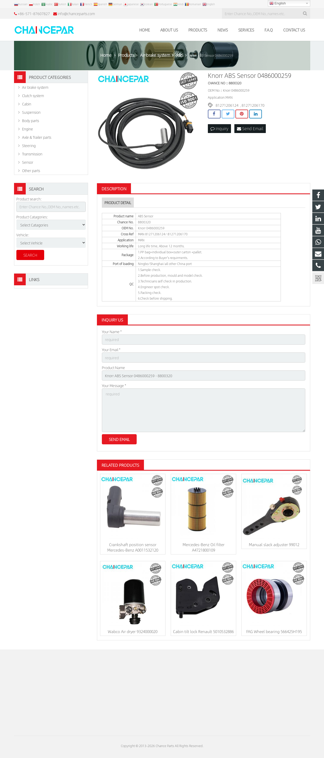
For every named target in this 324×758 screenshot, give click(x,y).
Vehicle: (22, 235)
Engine (27, 129)
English (277, 3)
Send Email (250, 128)
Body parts (30, 120)
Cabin (26, 104)
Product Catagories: (32, 217)
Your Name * (112, 331)
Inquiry (219, 128)
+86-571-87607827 (34, 13)
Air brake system (35, 87)
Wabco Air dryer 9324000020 (132, 631)
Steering (29, 145)
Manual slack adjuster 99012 (274, 544)
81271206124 (227, 105)
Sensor (27, 162)
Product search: (29, 199)
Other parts (31, 170)
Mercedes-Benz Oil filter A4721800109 (203, 547)
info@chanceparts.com (76, 13)
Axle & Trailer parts (36, 137)
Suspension (31, 112)
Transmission (32, 154)
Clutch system (33, 95)
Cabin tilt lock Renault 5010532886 (203, 631)
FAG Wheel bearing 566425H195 (274, 631)
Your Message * (114, 385)
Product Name (113, 367)
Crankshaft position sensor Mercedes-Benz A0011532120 (132, 547)
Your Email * (111, 349)
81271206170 (253, 105)
